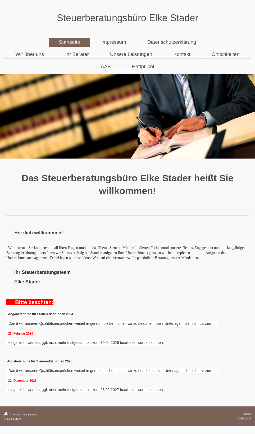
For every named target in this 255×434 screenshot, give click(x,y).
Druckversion (15, 414)
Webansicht (244, 417)
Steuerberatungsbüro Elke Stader (127, 17)
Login (247, 413)
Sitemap (33, 414)
